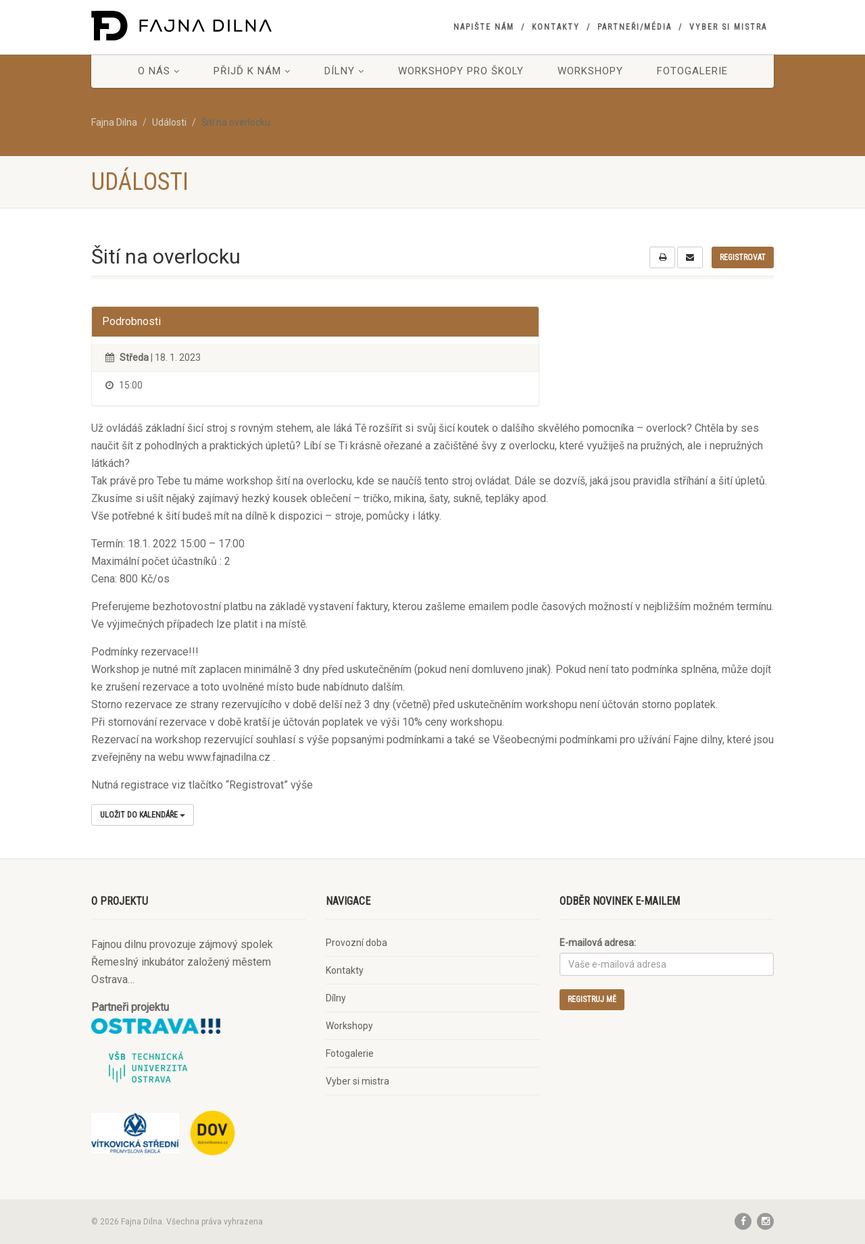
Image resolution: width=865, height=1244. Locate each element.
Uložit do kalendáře (142, 815)
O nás (159, 71)
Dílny (344, 71)
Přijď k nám (252, 71)
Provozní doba (356, 942)
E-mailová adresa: (598, 942)
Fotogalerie (692, 71)
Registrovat (743, 257)
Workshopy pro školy (461, 71)
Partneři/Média (634, 27)
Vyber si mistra (728, 27)
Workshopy (590, 71)
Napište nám (483, 27)
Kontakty (556, 27)
